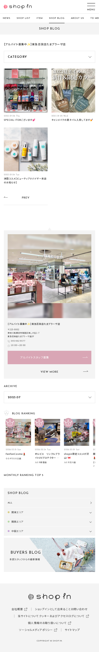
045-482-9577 (18, 340)
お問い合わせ (79, 609)
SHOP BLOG (57, 18)
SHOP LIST (23, 18)
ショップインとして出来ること (53, 609)
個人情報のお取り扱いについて (47, 623)
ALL (10, 503)
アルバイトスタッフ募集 (34, 357)
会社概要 (17, 609)
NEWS (6, 18)
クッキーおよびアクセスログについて (62, 616)
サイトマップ (72, 630)
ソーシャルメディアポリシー (36, 630)
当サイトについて (28, 616)
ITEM (40, 18)
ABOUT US (77, 18)
